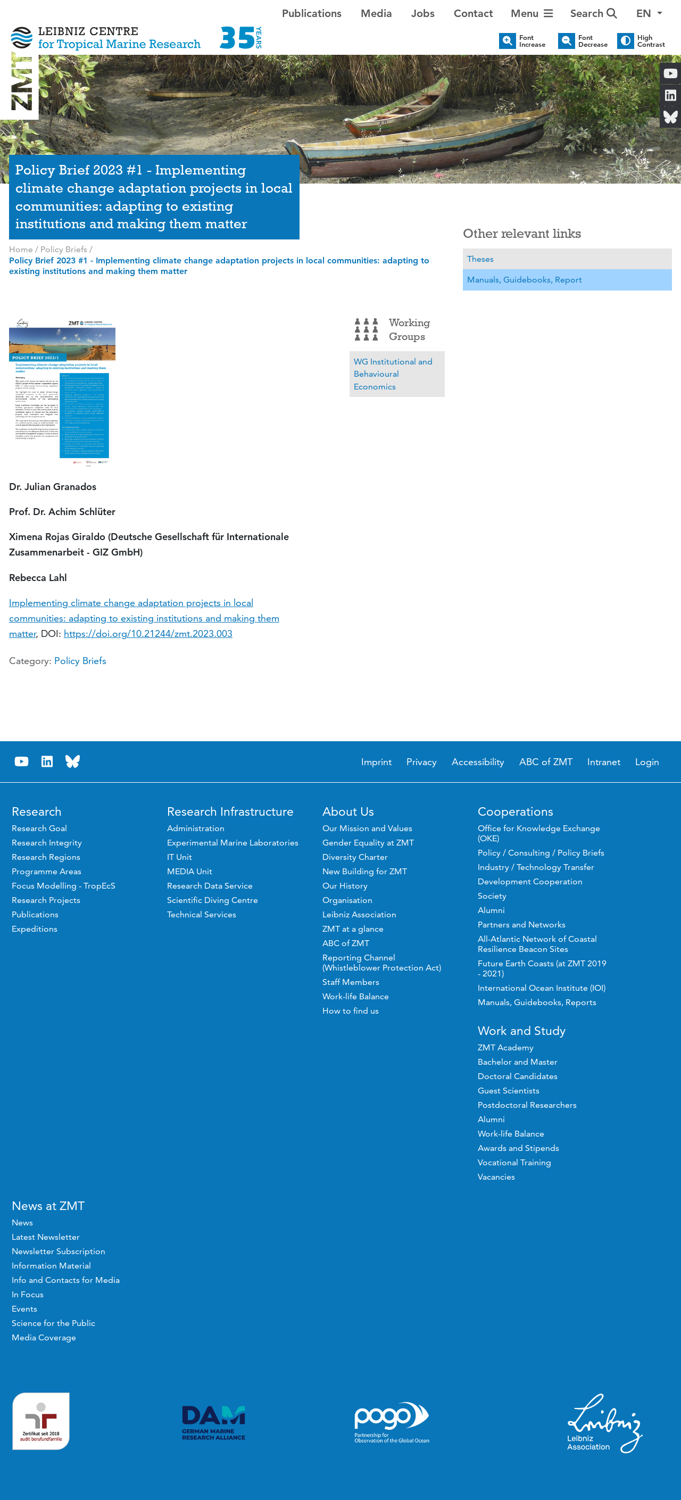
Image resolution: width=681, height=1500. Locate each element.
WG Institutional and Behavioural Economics (393, 374)
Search (593, 13)
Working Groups (392, 329)
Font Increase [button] (532, 41)
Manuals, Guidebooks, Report (524, 280)
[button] (649, 13)
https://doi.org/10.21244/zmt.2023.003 (148, 633)
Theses (480, 259)
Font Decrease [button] (593, 41)
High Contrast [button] (651, 41)
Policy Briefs (80, 660)
